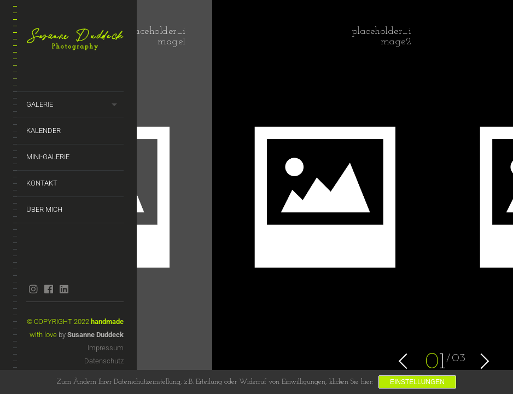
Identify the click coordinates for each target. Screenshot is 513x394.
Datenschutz (104, 361)
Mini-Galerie (47, 157)
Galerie (39, 104)
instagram (33, 289)
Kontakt (41, 183)
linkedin (64, 289)
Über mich (44, 209)
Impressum (106, 348)
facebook (48, 289)
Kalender (43, 130)
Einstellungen (417, 382)
